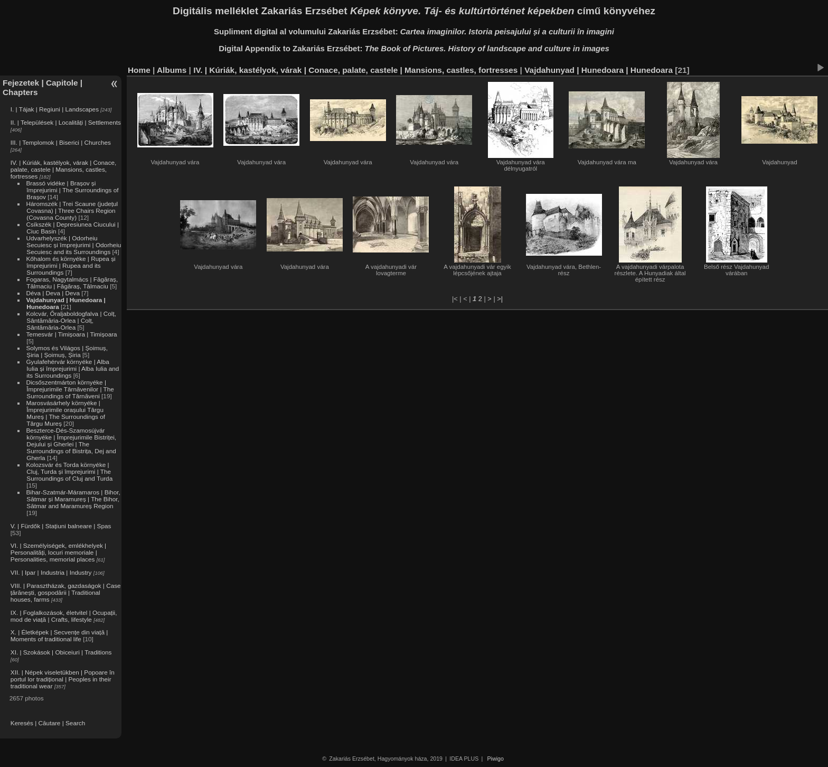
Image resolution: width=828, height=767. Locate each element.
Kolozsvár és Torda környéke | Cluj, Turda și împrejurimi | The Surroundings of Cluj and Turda (69, 471)
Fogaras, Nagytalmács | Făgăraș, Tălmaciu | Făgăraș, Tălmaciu (72, 282)
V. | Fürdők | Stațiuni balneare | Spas (61, 525)
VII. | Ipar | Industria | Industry (51, 572)
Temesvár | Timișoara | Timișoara (71, 334)
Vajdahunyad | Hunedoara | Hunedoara (598, 70)
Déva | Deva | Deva (53, 292)
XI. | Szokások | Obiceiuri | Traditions (61, 652)
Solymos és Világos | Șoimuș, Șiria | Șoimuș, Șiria (67, 351)
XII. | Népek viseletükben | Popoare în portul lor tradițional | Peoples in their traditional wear (63, 679)
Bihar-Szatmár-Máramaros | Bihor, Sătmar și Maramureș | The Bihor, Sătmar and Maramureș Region (73, 499)
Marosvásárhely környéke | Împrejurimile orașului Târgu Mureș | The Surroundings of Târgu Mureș (65, 413)
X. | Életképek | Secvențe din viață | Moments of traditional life (59, 635)
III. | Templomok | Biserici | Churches (61, 142)
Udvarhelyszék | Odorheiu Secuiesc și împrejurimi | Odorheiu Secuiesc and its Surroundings (73, 245)
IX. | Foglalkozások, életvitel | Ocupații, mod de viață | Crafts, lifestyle (64, 616)
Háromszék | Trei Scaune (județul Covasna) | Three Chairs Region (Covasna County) (72, 210)
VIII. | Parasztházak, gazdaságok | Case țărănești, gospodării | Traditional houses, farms (66, 592)
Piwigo (495, 758)
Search (75, 722)
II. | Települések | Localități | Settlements (66, 122)
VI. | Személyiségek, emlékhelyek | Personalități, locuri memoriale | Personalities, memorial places (58, 552)
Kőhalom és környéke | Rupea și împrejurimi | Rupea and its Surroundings (70, 265)
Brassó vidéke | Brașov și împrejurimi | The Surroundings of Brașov (72, 190)
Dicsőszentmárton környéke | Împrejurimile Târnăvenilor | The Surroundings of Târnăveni (70, 389)
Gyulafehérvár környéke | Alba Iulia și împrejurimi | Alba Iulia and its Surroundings (72, 368)
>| (500, 299)
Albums (171, 70)
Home (139, 70)
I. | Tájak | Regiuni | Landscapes (55, 109)
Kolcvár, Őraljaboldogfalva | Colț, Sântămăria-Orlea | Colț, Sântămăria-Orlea (71, 320)
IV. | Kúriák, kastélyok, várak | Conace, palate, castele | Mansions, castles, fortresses (64, 169)
